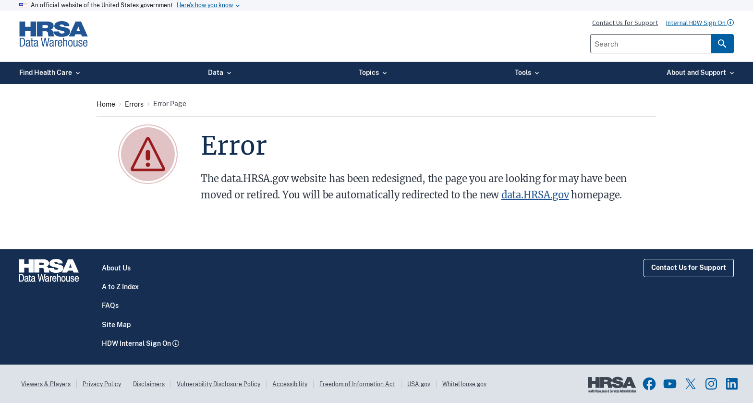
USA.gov (418, 384)
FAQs (110, 305)
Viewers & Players (46, 384)
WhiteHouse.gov (464, 384)
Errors (134, 104)
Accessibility (289, 384)
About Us (116, 268)
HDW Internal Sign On (136, 343)
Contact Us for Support (688, 267)
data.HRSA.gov (535, 195)
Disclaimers (149, 384)
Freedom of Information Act (357, 384)
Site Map (116, 325)
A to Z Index (120, 287)
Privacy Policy (102, 384)
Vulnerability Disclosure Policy (218, 384)
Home (106, 104)
